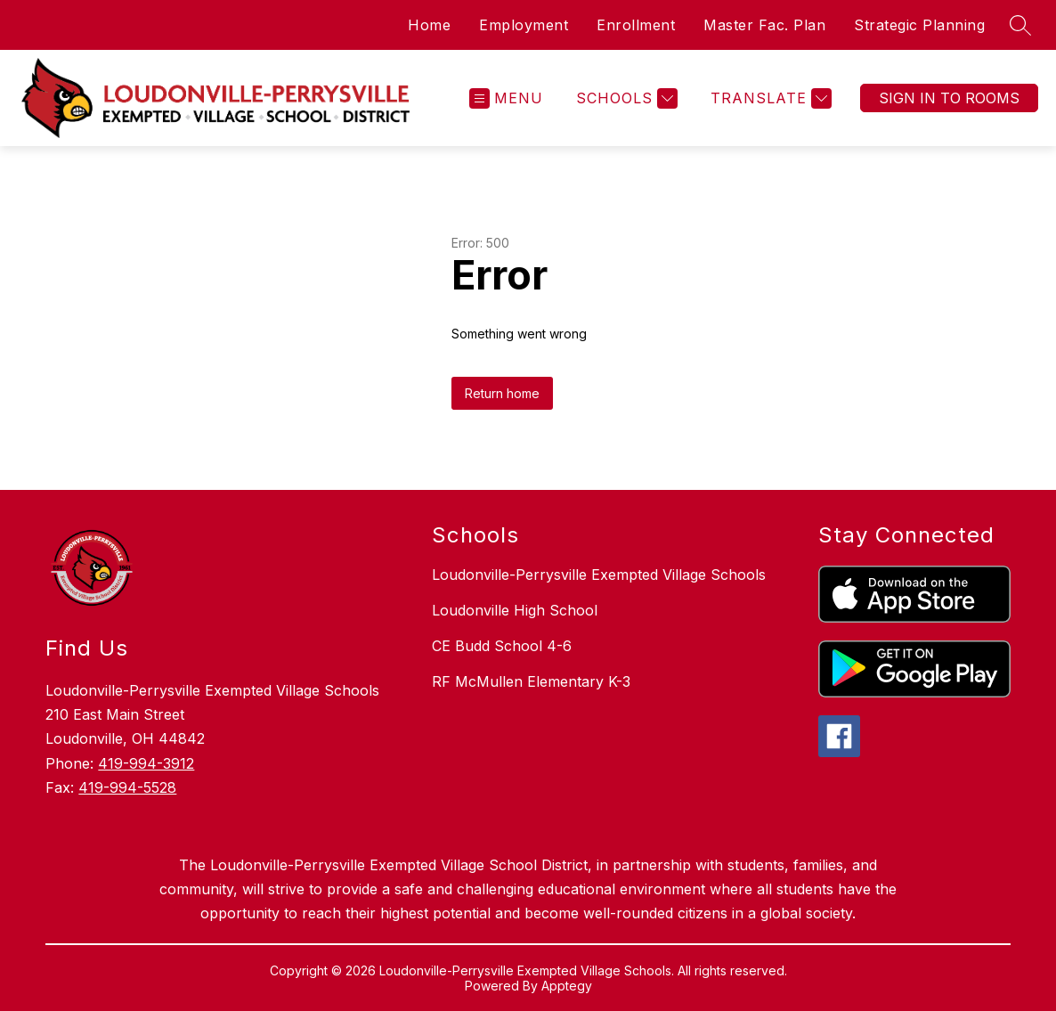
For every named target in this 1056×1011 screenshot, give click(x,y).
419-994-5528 (127, 787)
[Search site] (1020, 25)
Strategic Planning (919, 25)
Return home (502, 393)
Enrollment (636, 25)
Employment (523, 25)
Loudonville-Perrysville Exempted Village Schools (599, 574)
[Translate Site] (769, 98)
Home (429, 25)
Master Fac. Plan (764, 25)
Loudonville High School (514, 610)
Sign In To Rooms (949, 98)
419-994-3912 (146, 763)
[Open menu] (506, 98)
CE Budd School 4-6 (502, 646)
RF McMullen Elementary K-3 (531, 681)
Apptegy (566, 985)
